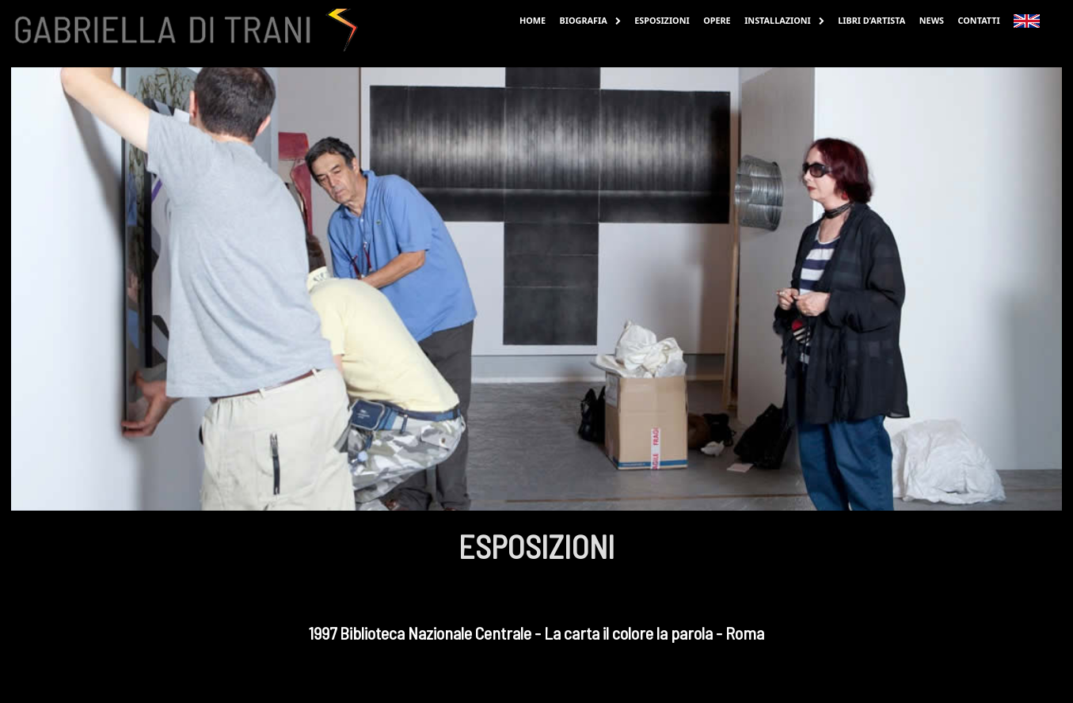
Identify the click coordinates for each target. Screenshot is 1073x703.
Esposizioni (662, 20)
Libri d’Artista (871, 20)
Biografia (590, 20)
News (931, 20)
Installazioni (784, 20)
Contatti (979, 20)
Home (532, 20)
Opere (717, 20)
